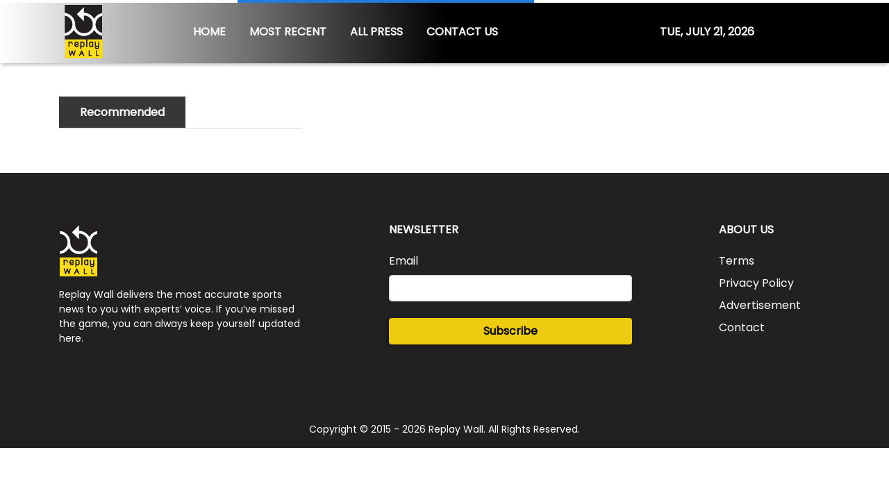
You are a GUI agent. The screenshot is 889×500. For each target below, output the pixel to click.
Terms (736, 261)
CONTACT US (462, 32)
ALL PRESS (376, 32)
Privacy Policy (756, 283)
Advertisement (760, 305)
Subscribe (510, 331)
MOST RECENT (287, 32)
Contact (742, 327)
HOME (209, 32)
